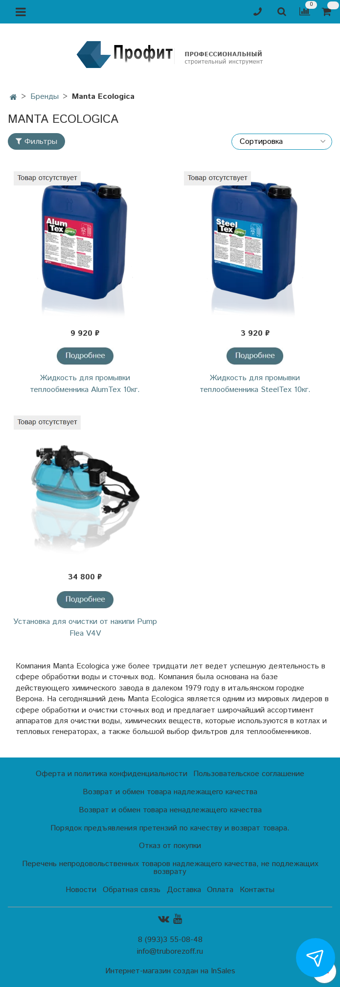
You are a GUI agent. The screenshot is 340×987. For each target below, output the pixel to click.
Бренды (44, 96)
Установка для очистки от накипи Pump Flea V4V (85, 627)
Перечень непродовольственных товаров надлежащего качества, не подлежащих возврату (170, 867)
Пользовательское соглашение (248, 774)
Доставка (184, 889)
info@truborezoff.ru (170, 951)
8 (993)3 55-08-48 (170, 939)
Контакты (257, 889)
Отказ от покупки (170, 845)
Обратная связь (131, 889)
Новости (81, 889)
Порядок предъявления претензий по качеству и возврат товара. (170, 828)
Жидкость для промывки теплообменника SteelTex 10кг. (255, 383)
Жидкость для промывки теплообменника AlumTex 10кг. (85, 383)
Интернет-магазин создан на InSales (170, 971)
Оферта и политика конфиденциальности (111, 774)
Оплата (220, 889)
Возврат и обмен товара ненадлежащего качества (170, 810)
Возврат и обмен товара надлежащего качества (170, 792)
